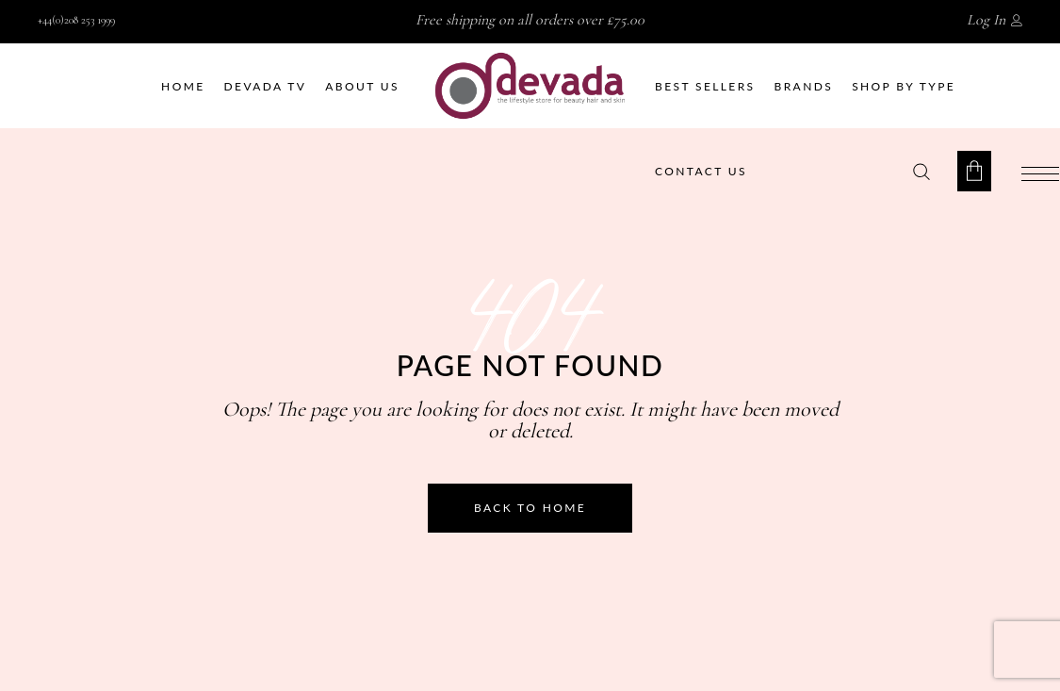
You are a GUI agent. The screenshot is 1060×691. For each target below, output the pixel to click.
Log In (986, 19)
